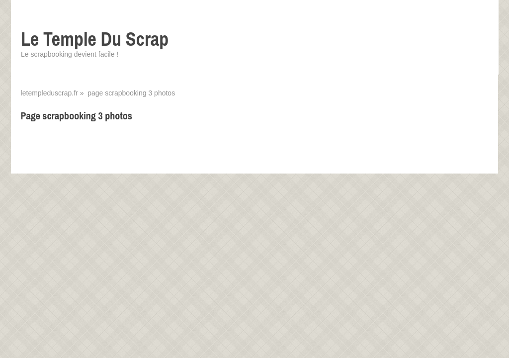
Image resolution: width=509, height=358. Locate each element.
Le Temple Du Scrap (95, 39)
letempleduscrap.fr (49, 93)
